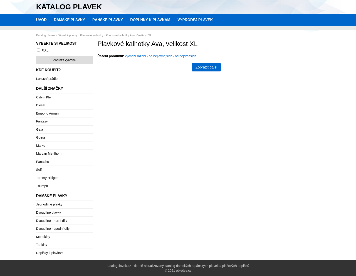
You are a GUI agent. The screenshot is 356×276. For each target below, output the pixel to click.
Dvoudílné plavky (48, 212)
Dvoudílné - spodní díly (52, 228)
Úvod (41, 20)
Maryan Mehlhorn (49, 153)
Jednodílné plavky (49, 204)
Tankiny (41, 245)
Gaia (39, 129)
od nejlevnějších (160, 56)
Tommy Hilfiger (47, 178)
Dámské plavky (69, 20)
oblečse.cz (183, 270)
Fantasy (42, 121)
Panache (42, 162)
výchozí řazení (135, 56)
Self (39, 169)
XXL (45, 50)
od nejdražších (185, 56)
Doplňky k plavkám (150, 20)
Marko (40, 145)
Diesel (40, 105)
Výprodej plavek (195, 20)
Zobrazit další (206, 67)
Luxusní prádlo (46, 79)
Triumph (42, 186)
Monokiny (43, 237)
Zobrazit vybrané (64, 60)
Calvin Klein (44, 97)
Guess (41, 137)
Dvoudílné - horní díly (51, 220)
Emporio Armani (47, 113)
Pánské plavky (107, 20)
